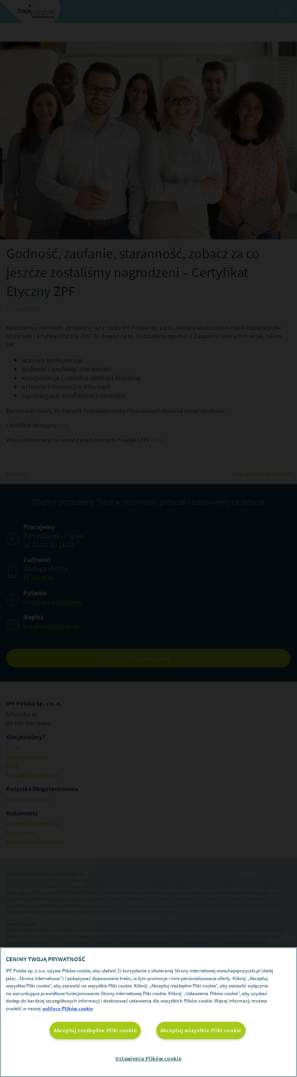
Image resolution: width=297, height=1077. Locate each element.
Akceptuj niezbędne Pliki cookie (95, 1030)
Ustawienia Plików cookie (148, 1058)
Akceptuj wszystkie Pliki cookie (200, 1030)
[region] (148, 1012)
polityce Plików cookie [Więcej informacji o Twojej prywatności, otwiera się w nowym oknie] (68, 1008)
